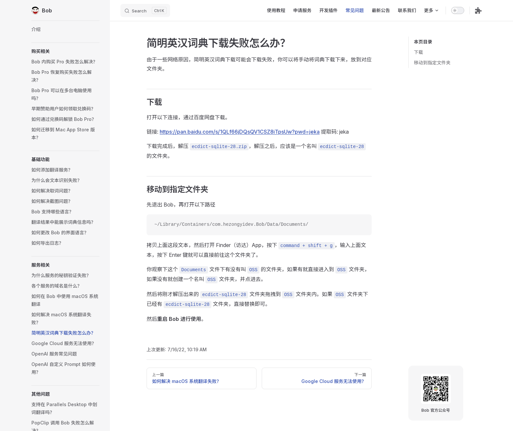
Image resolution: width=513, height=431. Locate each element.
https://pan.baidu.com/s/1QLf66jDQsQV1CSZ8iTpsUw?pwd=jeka (240, 131)
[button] (65, 51)
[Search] (145, 10)
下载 (418, 52)
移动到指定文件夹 (432, 62)
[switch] (457, 10)
